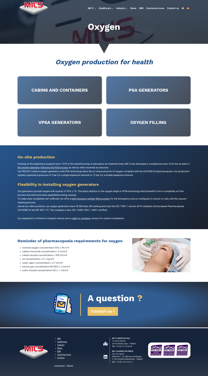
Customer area (64, 354)
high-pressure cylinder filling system (91, 198)
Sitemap (70, 366)
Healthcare (62, 342)
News (133, 8)
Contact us (173, 8)
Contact (61, 358)
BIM (141, 8)
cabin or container (81, 218)
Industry (61, 345)
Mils (59, 338)
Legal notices (59, 366)
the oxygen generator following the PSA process (43, 167)
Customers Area (155, 8)
